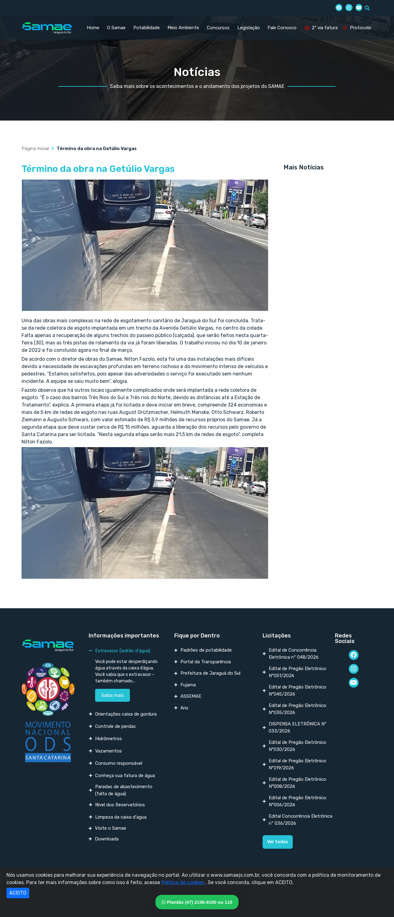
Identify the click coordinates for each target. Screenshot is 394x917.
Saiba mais (112, 695)
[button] (278, 842)
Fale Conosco (281, 27)
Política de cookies (183, 882)
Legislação (248, 27)
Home (93, 27)
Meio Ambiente (183, 27)
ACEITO (17, 893)
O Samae (116, 27)
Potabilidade (146, 27)
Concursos (218, 27)
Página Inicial (35, 148)
